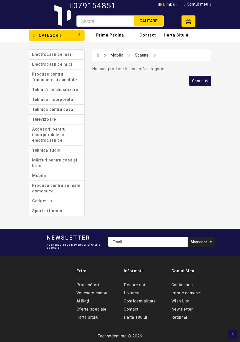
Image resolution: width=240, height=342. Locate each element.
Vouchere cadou (91, 293)
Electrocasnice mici (52, 64)
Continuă (200, 81)
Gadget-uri (43, 201)
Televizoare (44, 119)
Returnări (180, 317)
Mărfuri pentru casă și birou (54, 163)
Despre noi (134, 284)
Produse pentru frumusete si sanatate (54, 77)
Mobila (39, 175)
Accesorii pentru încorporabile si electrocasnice (49, 135)
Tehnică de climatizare (55, 89)
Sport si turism (47, 210)
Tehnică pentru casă (52, 109)
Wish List (180, 301)
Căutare (148, 21)
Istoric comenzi (186, 293)
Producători (87, 284)
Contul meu (182, 284)
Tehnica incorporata (52, 99)
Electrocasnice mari (52, 54)
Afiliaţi (82, 301)
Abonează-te (201, 242)
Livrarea (131, 293)
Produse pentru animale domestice (56, 188)
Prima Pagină (110, 35)
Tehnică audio (46, 150)
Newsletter (182, 309)
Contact (147, 35)
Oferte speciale (91, 309)
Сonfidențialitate (140, 301)
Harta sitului (177, 35)
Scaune (142, 55)
